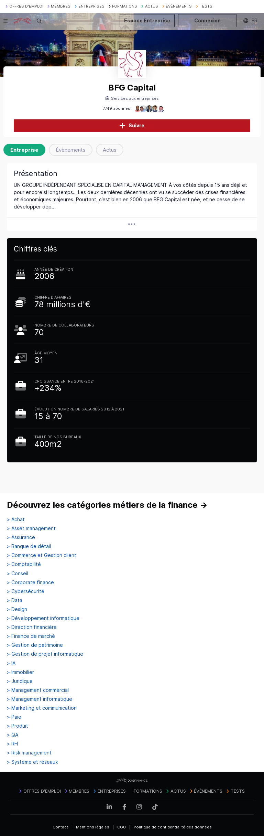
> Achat (16, 519)
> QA (12, 735)
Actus (110, 150)
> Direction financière (32, 627)
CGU (121, 827)
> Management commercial (38, 690)
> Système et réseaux (32, 762)
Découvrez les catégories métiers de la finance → (107, 505)
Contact (60, 827)
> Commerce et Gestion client (41, 555)
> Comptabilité (24, 564)
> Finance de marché (31, 636)
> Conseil (17, 573)
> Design (17, 609)
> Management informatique (39, 699)
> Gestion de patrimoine (35, 645)
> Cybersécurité (25, 591)
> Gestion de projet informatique (45, 654)
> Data (14, 600)
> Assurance (21, 537)
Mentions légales (92, 827)
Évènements (71, 150)
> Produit (17, 726)
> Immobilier (20, 672)
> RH (12, 744)
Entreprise (24, 150)
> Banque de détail (29, 546)
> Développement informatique (43, 618)
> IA (11, 663)
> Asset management (31, 528)
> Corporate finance (30, 582)
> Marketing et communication (42, 708)
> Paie (14, 717)
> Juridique (20, 681)
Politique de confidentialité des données (173, 827)
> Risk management (29, 752)
